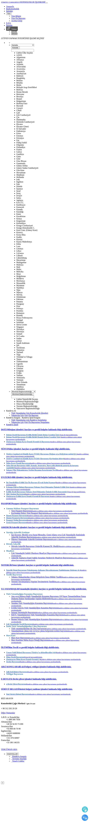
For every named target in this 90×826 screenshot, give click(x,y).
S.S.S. (8, 23)
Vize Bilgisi (16, 16)
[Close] (2, 782)
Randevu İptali (12, 424)
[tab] (45, 429)
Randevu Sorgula (18, 756)
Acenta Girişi (16, 21)
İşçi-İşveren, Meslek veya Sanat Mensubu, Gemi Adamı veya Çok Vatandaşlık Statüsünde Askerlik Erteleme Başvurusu (48, 536)
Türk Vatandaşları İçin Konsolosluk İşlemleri (29, 413)
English (14, 34)
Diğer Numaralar (8, 713)
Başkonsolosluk (12, 9)
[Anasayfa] (10, 6)
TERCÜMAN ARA (9, 749)
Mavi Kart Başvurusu (40, 638)
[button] (36, 429)
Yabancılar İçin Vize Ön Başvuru (24, 415)
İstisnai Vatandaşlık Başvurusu (44, 612)
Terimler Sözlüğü (18, 759)
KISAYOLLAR (12, 754)
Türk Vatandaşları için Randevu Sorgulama (29, 420)
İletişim (9, 25)
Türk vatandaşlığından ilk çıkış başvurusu (48, 628)
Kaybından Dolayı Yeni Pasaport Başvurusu (49, 513)
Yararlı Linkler (17, 761)
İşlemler (9, 11)
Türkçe (12, 28)
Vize (8, 14)
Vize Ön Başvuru (18, 18)
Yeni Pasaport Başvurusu (41, 511)
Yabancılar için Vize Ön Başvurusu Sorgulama (30, 422)
